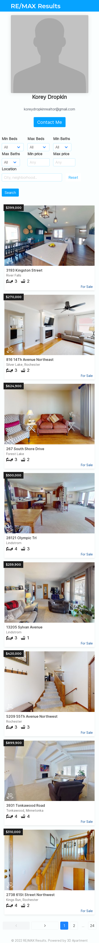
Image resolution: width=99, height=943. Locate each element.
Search (10, 192)
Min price (34, 154)
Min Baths (61, 138)
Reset (73, 177)
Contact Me (49, 122)
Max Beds (35, 138)
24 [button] (92, 925)
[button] (16, 926)
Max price (61, 154)
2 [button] (74, 925)
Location (9, 169)
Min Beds (9, 138)
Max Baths (11, 154)
